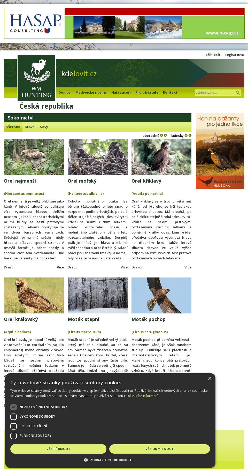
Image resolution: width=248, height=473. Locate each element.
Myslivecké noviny (91, 92)
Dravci (30, 126)
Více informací (119, 396)
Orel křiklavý (146, 181)
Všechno (13, 126)
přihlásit (213, 54)
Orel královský (21, 319)
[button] (124, 460)
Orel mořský (82, 181)
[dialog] (124, 420)
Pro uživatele (146, 92)
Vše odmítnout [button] (180, 449)
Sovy (44, 126)
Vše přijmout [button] (65, 449)
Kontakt (170, 92)
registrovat (234, 54)
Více (60, 267)
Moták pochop (148, 319)
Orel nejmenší (20, 181)
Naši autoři (121, 92)
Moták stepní (83, 319)
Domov (64, 92)
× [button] (237, 379)
